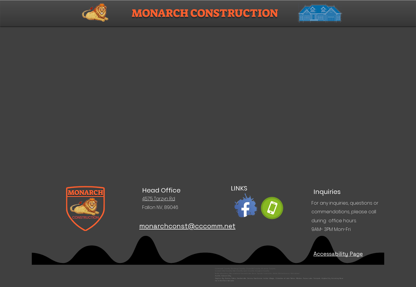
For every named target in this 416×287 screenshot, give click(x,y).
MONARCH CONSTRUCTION (205, 13)
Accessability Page (338, 254)
